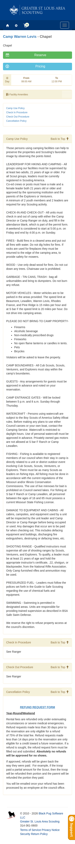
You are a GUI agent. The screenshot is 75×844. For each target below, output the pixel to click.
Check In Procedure (16, 112)
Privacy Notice (51, 830)
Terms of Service (30, 830)
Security (25, 834)
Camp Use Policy (15, 108)
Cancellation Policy (16, 121)
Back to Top (60, 138)
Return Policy (39, 834)
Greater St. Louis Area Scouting (39, 821)
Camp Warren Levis (19, 37)
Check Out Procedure (17, 116)
